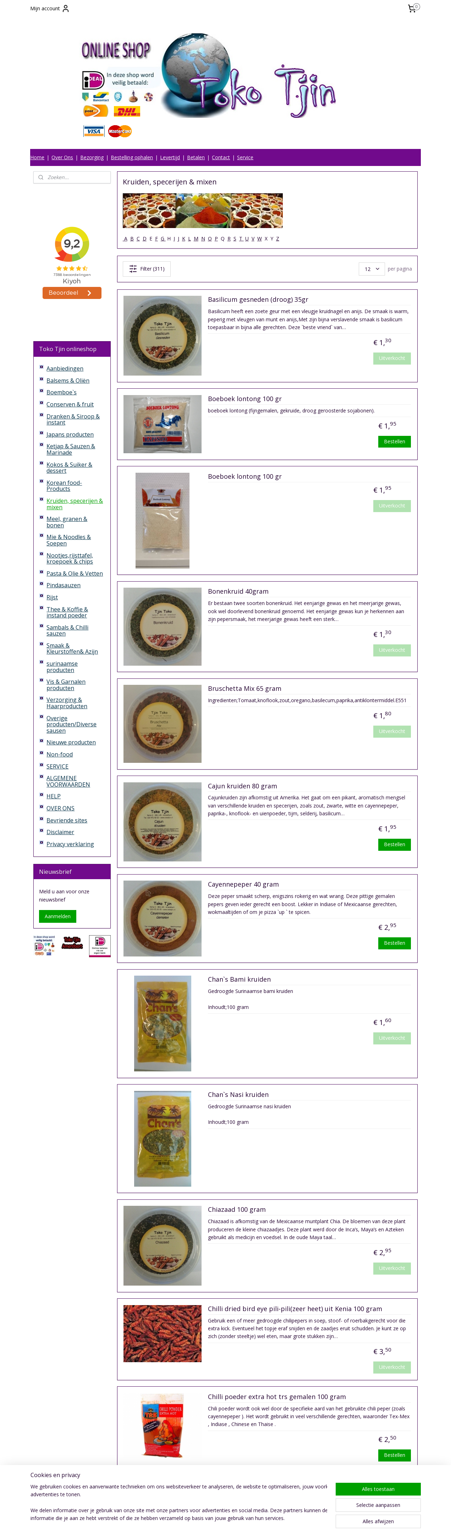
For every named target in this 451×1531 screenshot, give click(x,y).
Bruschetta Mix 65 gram (244, 689)
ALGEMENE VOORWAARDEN (68, 781)
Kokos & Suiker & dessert (69, 468)
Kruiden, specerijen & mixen (74, 504)
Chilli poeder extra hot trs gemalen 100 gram (277, 1397)
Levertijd (170, 157)
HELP (53, 796)
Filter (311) (147, 269)
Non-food (59, 754)
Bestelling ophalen (132, 157)
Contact (221, 157)
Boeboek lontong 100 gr (245, 399)
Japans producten (70, 434)
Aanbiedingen (64, 368)
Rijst (52, 597)
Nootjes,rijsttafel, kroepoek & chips (69, 558)
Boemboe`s (61, 392)
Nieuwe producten (71, 742)
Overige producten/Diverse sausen (71, 724)
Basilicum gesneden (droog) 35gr (258, 300)
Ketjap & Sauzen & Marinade (70, 449)
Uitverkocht (392, 358)
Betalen (196, 157)
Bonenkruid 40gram (238, 591)
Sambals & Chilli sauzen (67, 630)
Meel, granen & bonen (66, 522)
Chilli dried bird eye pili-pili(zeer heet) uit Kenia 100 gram (295, 1309)
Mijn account (50, 8)
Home (37, 157)
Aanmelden (58, 916)
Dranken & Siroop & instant (73, 419)
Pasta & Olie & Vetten (74, 573)
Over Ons (62, 157)
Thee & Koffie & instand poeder (67, 612)
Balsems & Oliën (67, 380)
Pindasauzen (63, 585)
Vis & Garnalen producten (66, 685)
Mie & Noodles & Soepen (68, 540)
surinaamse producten (62, 667)
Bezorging (92, 157)
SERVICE (57, 766)
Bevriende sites (66, 820)
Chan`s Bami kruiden (239, 979)
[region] (179, 1503)
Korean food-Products (64, 486)
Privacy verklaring (70, 844)
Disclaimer (60, 832)
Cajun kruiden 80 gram (242, 786)
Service (245, 157)
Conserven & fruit (70, 404)
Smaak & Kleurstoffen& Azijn (72, 649)
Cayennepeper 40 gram (243, 884)
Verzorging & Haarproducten (66, 703)
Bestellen (394, 441)
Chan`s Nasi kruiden (238, 1095)
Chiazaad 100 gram (237, 1210)
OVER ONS (60, 808)
